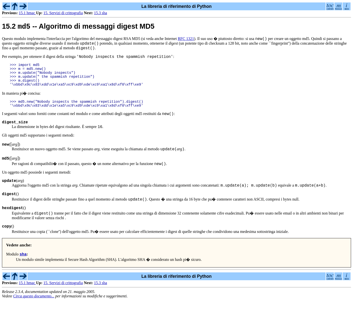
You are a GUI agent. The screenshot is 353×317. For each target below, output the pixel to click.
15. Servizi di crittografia (63, 13)
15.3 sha (100, 13)
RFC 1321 (186, 40)
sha (23, 270)
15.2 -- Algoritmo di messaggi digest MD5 (78, 27)
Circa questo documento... (33, 313)
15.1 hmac (27, 13)
